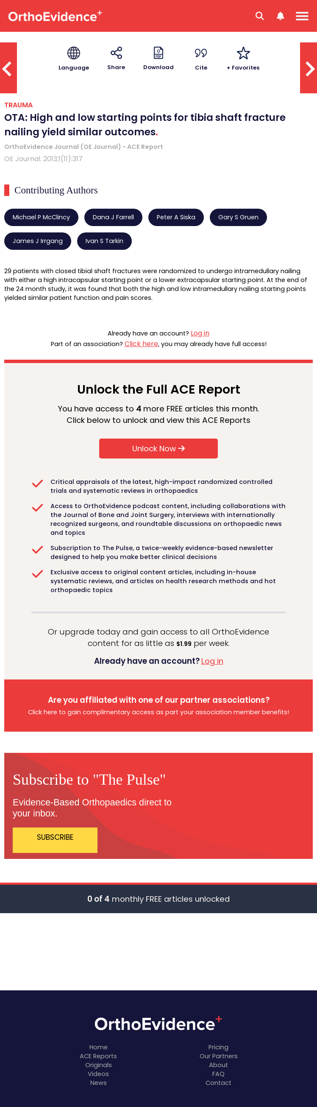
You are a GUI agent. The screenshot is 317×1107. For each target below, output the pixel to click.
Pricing (218, 1047)
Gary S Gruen (238, 217)
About (218, 1065)
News (98, 1083)
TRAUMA (18, 105)
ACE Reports (98, 1056)
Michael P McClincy (41, 217)
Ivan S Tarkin (104, 241)
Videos (98, 1074)
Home (98, 1047)
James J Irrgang (38, 241)
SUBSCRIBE (55, 837)
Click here (141, 344)
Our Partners (219, 1056)
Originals (98, 1065)
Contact (218, 1083)
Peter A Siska (176, 217)
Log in (200, 333)
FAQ (218, 1074)
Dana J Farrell (113, 217)
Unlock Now (158, 448)
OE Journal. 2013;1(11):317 (43, 159)
